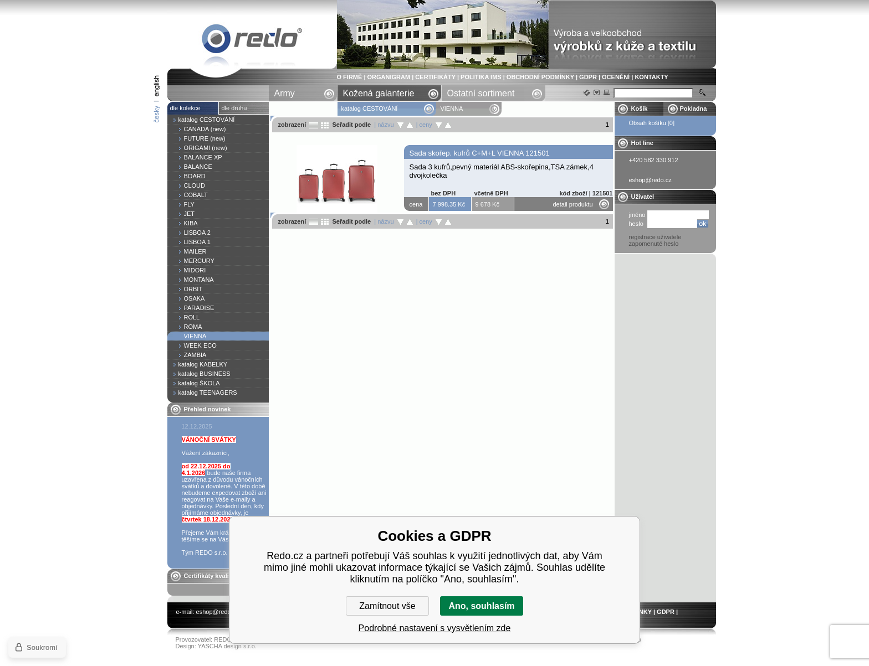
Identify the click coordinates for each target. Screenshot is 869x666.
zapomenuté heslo (654, 243)
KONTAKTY (651, 77)
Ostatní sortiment (481, 93)
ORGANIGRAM (389, 77)
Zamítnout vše (387, 606)
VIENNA (252, 40)
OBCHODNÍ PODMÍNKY (540, 77)
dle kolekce (185, 108)
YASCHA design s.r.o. (227, 646)
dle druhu (234, 108)
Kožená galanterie (379, 93)
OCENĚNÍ (616, 77)
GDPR (588, 77)
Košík (639, 108)
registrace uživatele (655, 237)
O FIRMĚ (349, 77)
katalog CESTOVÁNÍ (369, 108)
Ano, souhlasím (481, 606)
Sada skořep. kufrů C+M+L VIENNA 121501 (480, 153)
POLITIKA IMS (481, 77)
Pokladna (693, 108)
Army (284, 93)
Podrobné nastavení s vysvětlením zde (435, 628)
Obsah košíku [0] (652, 123)
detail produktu (573, 204)
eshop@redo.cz (217, 611)
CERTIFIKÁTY (435, 77)
